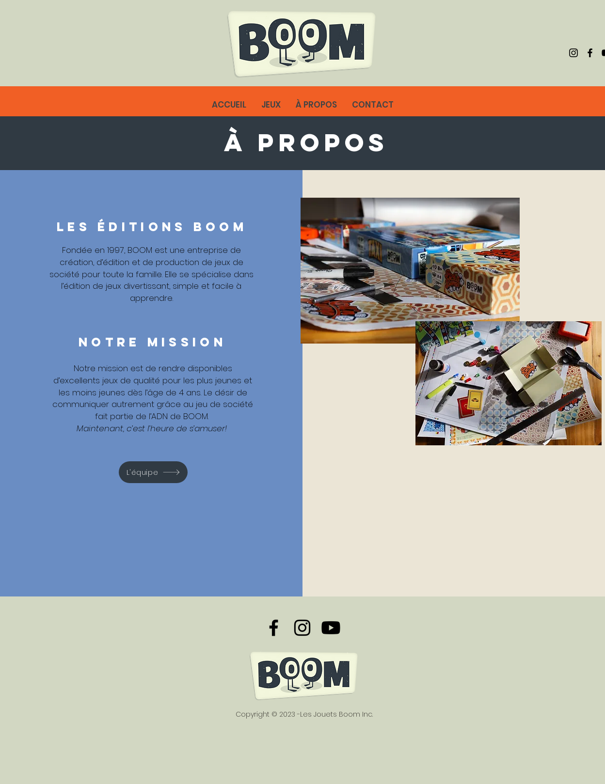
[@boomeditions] (331, 628)
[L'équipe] (153, 472)
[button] (316, 104)
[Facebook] (590, 53)
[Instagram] (573, 53)
